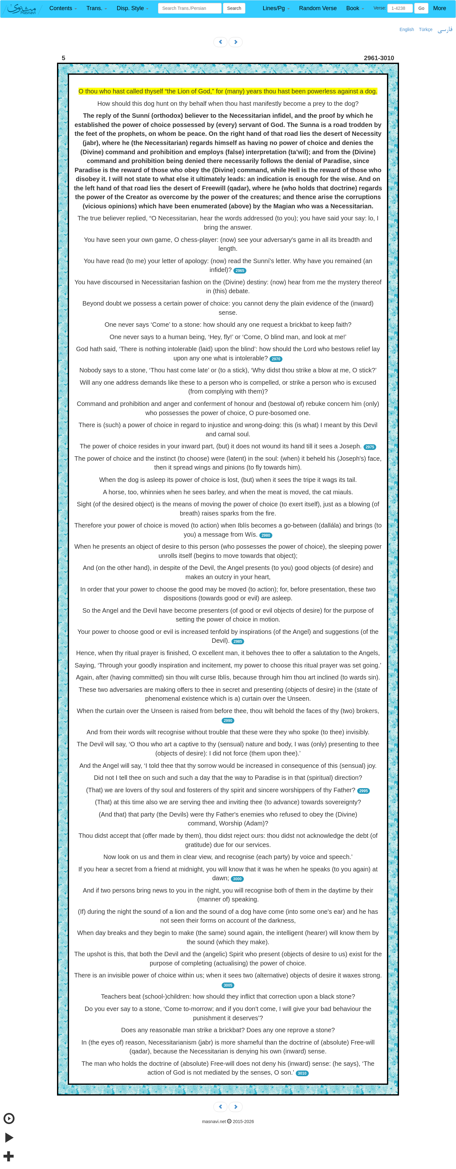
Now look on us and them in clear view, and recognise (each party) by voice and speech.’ (227, 856)
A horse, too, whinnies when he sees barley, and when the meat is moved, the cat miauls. (228, 492)
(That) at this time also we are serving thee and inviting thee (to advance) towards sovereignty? (228, 802)
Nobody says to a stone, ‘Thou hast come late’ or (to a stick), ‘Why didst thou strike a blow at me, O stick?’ (228, 370)
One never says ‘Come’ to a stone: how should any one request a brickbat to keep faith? (228, 324)
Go (421, 8)
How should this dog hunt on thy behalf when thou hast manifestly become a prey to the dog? (228, 103)
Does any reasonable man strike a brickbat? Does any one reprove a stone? (228, 1030)
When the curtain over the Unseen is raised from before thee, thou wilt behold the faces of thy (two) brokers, (228, 710)
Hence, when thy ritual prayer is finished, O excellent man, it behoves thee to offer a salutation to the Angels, (228, 652)
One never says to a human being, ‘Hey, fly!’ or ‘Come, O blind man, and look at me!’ (228, 336)
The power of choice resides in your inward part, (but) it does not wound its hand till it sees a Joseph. (221, 446)
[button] (63, 8)
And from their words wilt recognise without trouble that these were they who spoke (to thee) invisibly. (227, 732)
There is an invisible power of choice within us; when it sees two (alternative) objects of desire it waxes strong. (228, 975)
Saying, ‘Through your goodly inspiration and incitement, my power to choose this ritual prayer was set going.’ (228, 665)
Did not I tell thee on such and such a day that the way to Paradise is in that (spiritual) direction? (228, 777)
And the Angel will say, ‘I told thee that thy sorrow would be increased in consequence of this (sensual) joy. (228, 765)
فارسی (444, 30)
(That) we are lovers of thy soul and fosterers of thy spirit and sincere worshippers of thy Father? (220, 790)
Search (234, 8)
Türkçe (426, 29)
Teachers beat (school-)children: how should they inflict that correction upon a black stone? (228, 996)
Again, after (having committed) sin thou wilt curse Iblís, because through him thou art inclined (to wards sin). (228, 677)
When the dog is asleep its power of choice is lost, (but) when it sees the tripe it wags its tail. (228, 479)
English (407, 29)
